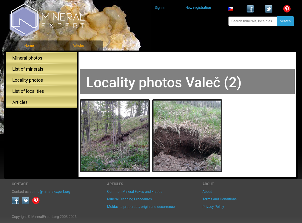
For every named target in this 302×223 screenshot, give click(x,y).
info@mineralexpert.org (52, 192)
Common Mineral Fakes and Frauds (134, 192)
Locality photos (27, 80)
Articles (78, 45)
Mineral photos (27, 58)
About (207, 192)
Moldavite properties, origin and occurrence (141, 207)
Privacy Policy (213, 207)
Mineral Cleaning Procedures (129, 199)
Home (29, 45)
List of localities (28, 91)
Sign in (160, 8)
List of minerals (27, 69)
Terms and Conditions (219, 199)
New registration (198, 8)
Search (285, 21)
